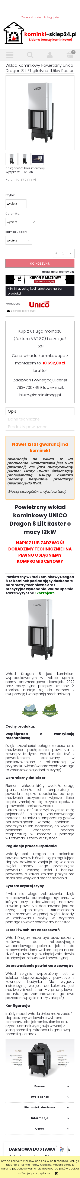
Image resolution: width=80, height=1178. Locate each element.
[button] (10, 55)
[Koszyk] (70, 54)
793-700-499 (29, 387)
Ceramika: (13, 214)
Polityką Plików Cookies (35, 1165)
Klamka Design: (16, 232)
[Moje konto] (50, 55)
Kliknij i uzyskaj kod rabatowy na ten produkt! (35, 291)
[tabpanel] (40, 758)
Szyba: (10, 195)
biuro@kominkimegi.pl (40, 395)
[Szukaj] (30, 54)
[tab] (40, 411)
